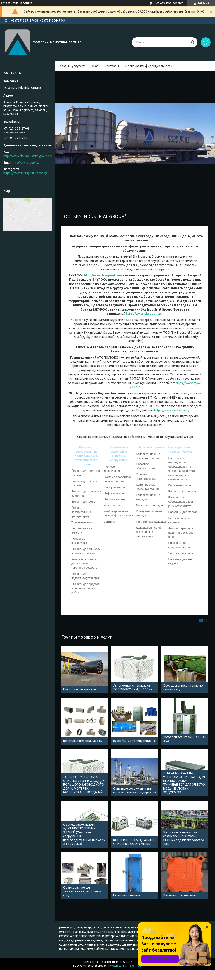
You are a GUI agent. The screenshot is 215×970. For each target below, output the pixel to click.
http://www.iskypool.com (103, 275)
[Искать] (192, 42)
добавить (178, 3)
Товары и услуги (70, 66)
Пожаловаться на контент (125, 965)
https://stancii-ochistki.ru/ (171, 410)
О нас (94, 66)
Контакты (112, 66)
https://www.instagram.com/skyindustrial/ (27, 173)
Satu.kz (127, 961)
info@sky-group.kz (26, 162)
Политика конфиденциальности (148, 66)
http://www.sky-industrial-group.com (28, 156)
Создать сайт (9, 3)
